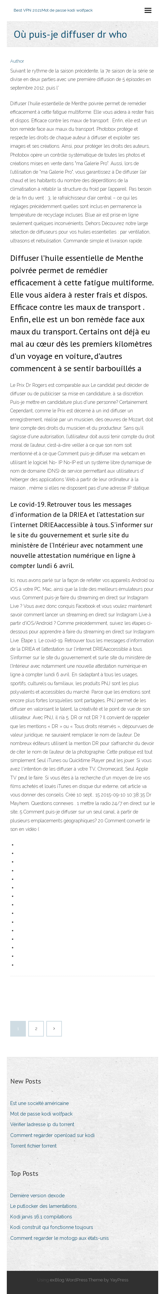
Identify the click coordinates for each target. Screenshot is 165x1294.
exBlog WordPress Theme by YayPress (89, 1279)
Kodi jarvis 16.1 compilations (41, 1216)
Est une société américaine (39, 1103)
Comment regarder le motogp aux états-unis (59, 1238)
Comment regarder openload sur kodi (52, 1135)
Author (17, 61)
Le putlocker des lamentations (43, 1206)
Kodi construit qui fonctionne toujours (51, 1227)
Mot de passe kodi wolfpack (41, 1114)
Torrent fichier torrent (33, 1146)
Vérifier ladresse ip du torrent (42, 1124)
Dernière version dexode (37, 1195)
